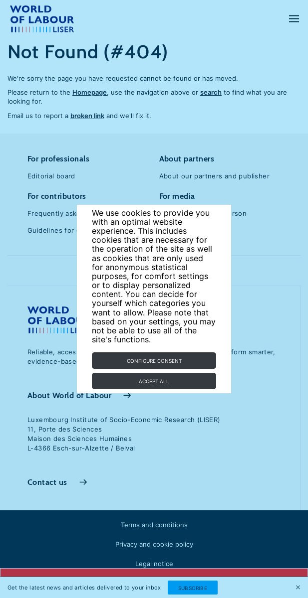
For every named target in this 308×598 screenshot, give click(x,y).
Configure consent (154, 361)
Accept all (154, 381)
